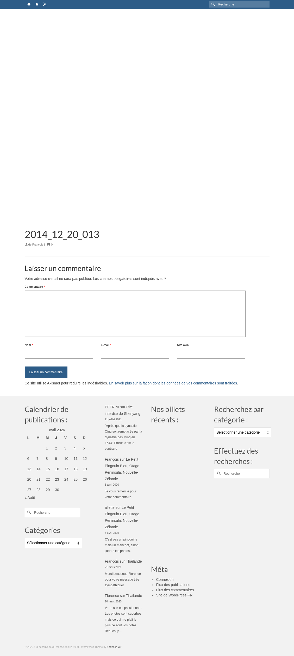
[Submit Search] (213, 4)
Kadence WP (114, 647)
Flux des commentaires (175, 590)
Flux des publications (173, 585)
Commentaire (35, 286)
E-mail (106, 344)
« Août (30, 498)
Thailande (134, 561)
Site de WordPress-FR (174, 595)
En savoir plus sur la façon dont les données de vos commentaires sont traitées (173, 383)
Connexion (165, 579)
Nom (29, 344)
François (37, 244)
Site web (183, 344)
